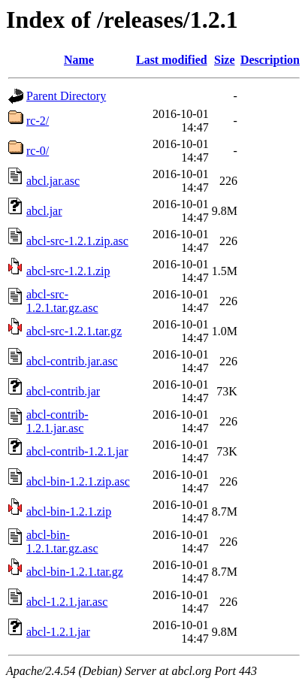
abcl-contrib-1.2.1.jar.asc (57, 421)
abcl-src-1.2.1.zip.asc (77, 241)
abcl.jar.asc (53, 180)
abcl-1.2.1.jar (58, 631)
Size (224, 59)
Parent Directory (66, 95)
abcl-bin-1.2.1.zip (68, 511)
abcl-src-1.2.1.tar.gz (74, 331)
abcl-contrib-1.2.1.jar (77, 451)
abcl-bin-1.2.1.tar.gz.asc (62, 541)
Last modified (171, 59)
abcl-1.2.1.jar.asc (66, 601)
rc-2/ (37, 120)
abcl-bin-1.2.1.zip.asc (78, 481)
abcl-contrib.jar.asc (72, 361)
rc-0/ (37, 150)
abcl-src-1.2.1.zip (68, 271)
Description (270, 59)
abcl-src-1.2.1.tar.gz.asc (62, 301)
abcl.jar (44, 210)
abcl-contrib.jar (63, 391)
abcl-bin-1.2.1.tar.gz (74, 571)
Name (79, 59)
